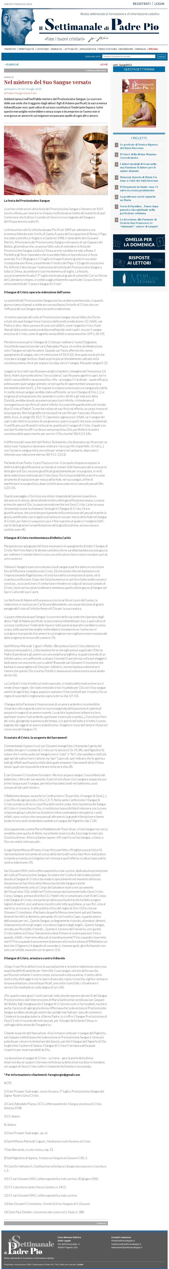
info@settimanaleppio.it (123, 1240)
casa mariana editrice (139, 278)
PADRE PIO (10, 49)
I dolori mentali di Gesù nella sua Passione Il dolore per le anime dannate (138, 167)
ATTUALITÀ (71, 49)
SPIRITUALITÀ (26, 49)
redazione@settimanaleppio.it (126, 1244)
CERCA (161, 56)
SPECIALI (153, 49)
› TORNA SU (100, 1223)
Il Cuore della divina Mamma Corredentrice (138, 155)
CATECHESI (43, 49)
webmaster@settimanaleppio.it (126, 1247)
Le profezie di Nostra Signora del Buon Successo (139, 146)
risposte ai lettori (139, 260)
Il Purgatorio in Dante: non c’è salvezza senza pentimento (139, 188)
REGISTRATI (142, 4)
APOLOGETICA (88, 49)
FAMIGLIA (140, 49)
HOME (104, 64)
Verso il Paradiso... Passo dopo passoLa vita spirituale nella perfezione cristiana (139, 209)
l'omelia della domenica (139, 242)
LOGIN (159, 4)
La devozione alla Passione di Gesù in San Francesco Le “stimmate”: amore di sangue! (139, 223)
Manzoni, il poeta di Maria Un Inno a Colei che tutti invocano (139, 178)
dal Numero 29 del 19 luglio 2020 (23, 89)
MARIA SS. (57, 49)
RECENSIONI (126, 49)
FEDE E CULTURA (108, 49)
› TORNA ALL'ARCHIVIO (95, 70)
